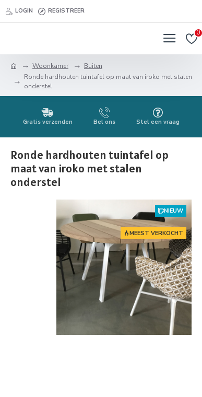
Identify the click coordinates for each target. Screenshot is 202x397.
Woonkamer (50, 66)
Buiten (93, 66)
